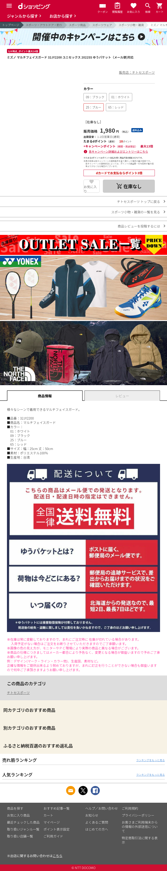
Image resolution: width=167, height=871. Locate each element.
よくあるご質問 (96, 822)
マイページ (51, 822)
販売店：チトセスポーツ (137, 72)
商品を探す (15, 808)
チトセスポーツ (18, 692)
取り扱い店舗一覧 (20, 836)
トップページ (10, 25)
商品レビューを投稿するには (139, 226)
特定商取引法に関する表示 (140, 840)
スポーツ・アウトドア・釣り (44, 25)
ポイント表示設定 (56, 829)
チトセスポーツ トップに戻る (138, 201)
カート (48, 815)
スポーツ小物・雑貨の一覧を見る (135, 212)
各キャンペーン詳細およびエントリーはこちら (118, 151)
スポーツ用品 (77, 25)
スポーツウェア (102, 25)
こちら (57, 855)
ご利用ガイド (53, 836)
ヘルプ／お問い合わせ (101, 808)
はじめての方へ (96, 829)
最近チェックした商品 (23, 822)
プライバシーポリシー (138, 815)
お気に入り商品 (18, 815)
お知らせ (91, 815)
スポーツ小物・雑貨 (131, 25)
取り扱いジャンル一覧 (23, 829)
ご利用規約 (130, 808)
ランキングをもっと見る (150, 760)
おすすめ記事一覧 (56, 808)
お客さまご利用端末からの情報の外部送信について (140, 826)
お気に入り (90, 188)
